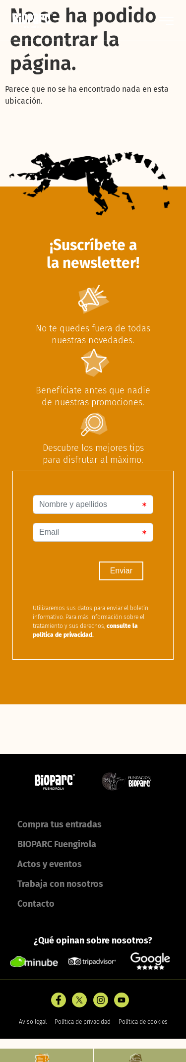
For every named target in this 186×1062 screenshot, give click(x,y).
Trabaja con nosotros (60, 883)
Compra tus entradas (59, 824)
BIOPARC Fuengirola (56, 844)
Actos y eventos (49, 864)
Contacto (36, 903)
